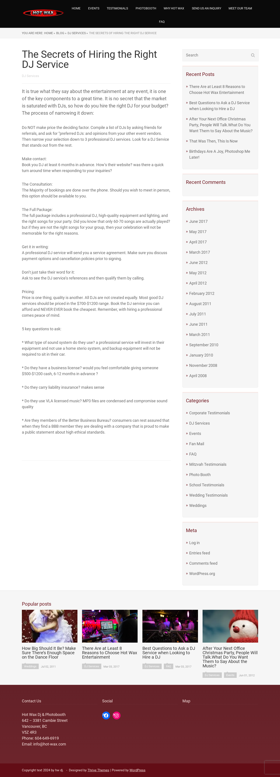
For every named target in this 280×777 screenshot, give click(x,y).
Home (76, 8)
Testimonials (117, 8)
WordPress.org (202, 573)
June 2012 (198, 262)
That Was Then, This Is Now (213, 141)
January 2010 (201, 355)
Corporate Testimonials (209, 413)
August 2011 (200, 303)
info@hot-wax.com (49, 744)
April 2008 (198, 375)
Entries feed (199, 553)
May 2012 (197, 273)
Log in (194, 542)
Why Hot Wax (174, 8)
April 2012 (198, 283)
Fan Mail (196, 443)
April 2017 (198, 242)
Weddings (197, 505)
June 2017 (198, 221)
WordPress (137, 770)
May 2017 (197, 231)
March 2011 (199, 334)
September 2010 (203, 345)
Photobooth (146, 8)
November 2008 (203, 365)
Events (93, 8)
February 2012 (201, 293)
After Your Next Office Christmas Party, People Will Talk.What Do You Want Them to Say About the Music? (221, 125)
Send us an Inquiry (206, 8)
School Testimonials (206, 485)
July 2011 (197, 314)
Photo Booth (200, 474)
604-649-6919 (47, 738)
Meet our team (240, 8)
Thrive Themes (98, 770)
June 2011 (198, 324)
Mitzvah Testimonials (207, 464)
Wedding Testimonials (208, 495)
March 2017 (199, 252)
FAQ (162, 21)
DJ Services (199, 423)
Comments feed (203, 563)
